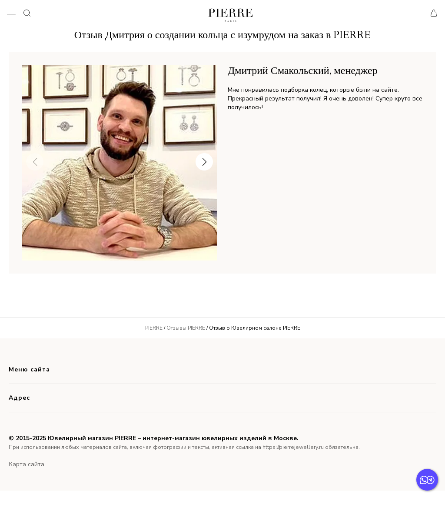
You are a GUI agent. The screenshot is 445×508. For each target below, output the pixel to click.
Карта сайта (26, 464)
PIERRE (154, 327)
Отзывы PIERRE (185, 327)
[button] (204, 161)
